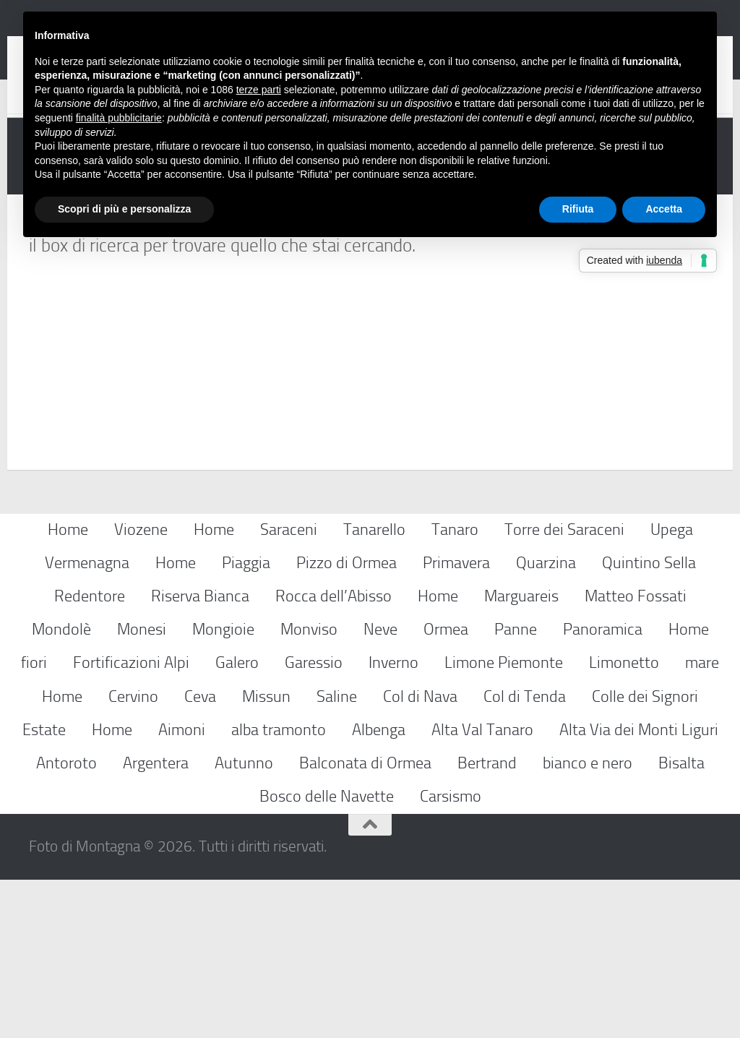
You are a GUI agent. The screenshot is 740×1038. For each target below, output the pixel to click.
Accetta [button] (663, 209)
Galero (237, 821)
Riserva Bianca (200, 754)
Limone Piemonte (503, 821)
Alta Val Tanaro (482, 888)
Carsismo (450, 954)
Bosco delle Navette (326, 954)
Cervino (133, 855)
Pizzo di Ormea (346, 721)
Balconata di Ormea (365, 921)
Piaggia (246, 721)
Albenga (378, 888)
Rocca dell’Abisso (333, 754)
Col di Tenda (524, 855)
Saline (337, 855)
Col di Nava (420, 855)
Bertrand (487, 921)
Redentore (89, 754)
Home (68, 688)
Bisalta (681, 921)
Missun (266, 855)
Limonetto (624, 821)
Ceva (200, 855)
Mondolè (61, 787)
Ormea (445, 787)
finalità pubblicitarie (119, 118)
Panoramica (602, 787)
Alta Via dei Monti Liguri (638, 888)
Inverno (393, 821)
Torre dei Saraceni (564, 688)
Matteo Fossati (636, 754)
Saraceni (288, 688)
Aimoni (181, 888)
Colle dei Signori (645, 855)
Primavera (456, 721)
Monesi (141, 787)
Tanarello (374, 688)
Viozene (141, 688)
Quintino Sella (649, 721)
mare (702, 821)
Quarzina (546, 721)
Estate (44, 888)
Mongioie (223, 787)
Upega (671, 688)
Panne (515, 787)
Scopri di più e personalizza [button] (124, 209)
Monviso (308, 787)
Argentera (156, 921)
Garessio (314, 821)
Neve (380, 787)
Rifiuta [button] (578, 209)
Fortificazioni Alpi (131, 821)
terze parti (258, 89)
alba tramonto (278, 888)
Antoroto (66, 921)
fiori (34, 821)
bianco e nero (587, 921)
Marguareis (521, 754)
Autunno (244, 921)
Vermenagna (87, 721)
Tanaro (454, 688)
